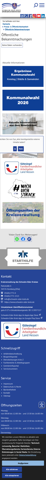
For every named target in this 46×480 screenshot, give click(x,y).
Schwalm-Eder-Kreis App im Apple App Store (21, 315)
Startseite (6, 24)
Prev (4, 258)
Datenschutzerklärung (27, 455)
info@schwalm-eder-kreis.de (16, 299)
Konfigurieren (23, 463)
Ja (15, 148)
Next (42, 258)
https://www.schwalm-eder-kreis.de (19, 302)
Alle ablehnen (12, 469)
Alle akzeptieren (12, 475)
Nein (21, 148)
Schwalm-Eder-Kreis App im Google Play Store (21, 318)
